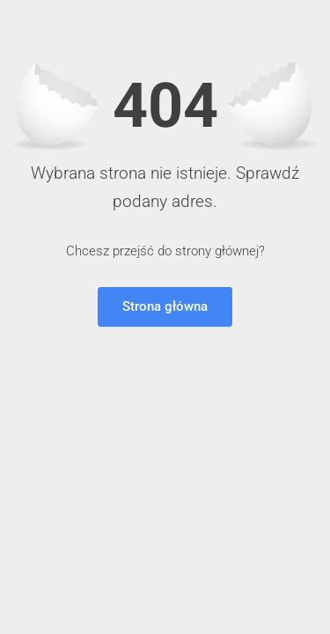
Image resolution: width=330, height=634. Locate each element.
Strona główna (165, 306)
